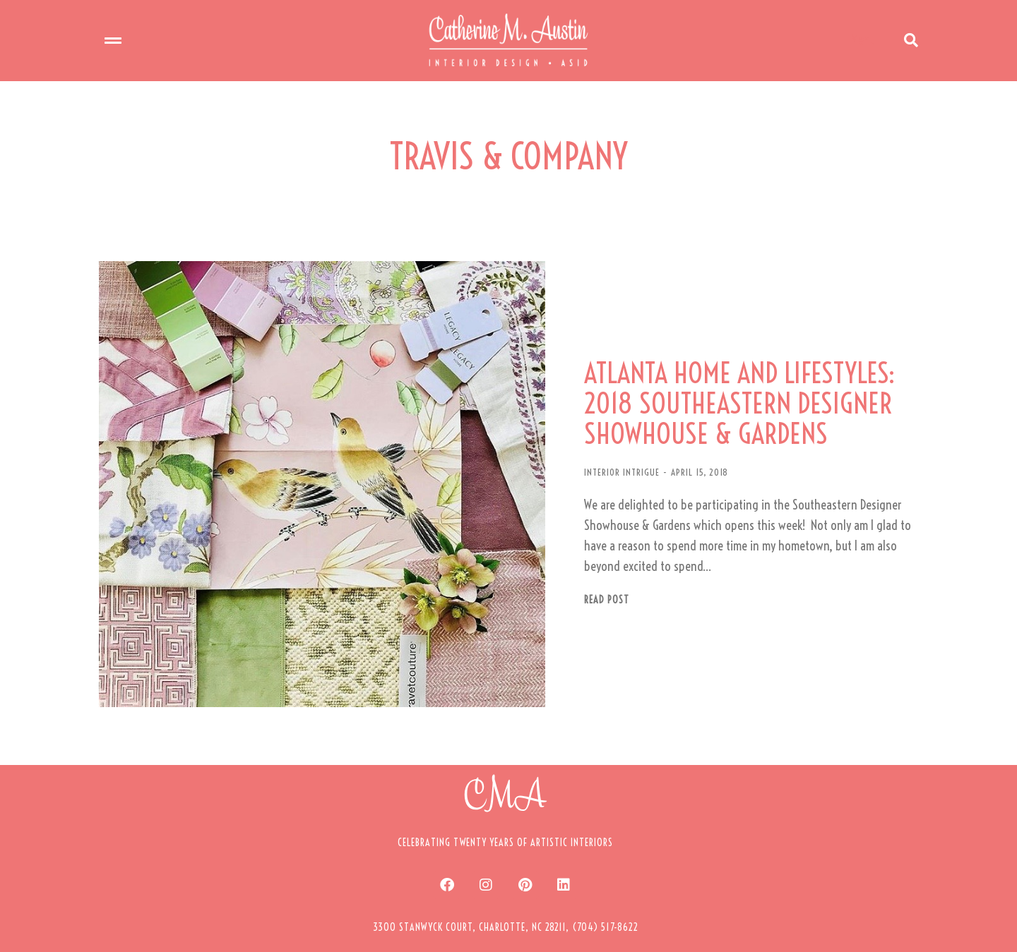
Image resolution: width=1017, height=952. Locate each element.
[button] (505, 893)
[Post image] (304, 469)
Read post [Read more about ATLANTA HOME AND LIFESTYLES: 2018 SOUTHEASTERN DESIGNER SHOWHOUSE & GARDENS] (573, 585)
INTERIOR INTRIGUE (588, 457)
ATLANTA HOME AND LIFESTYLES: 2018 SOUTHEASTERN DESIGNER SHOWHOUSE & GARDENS (711, 388)
